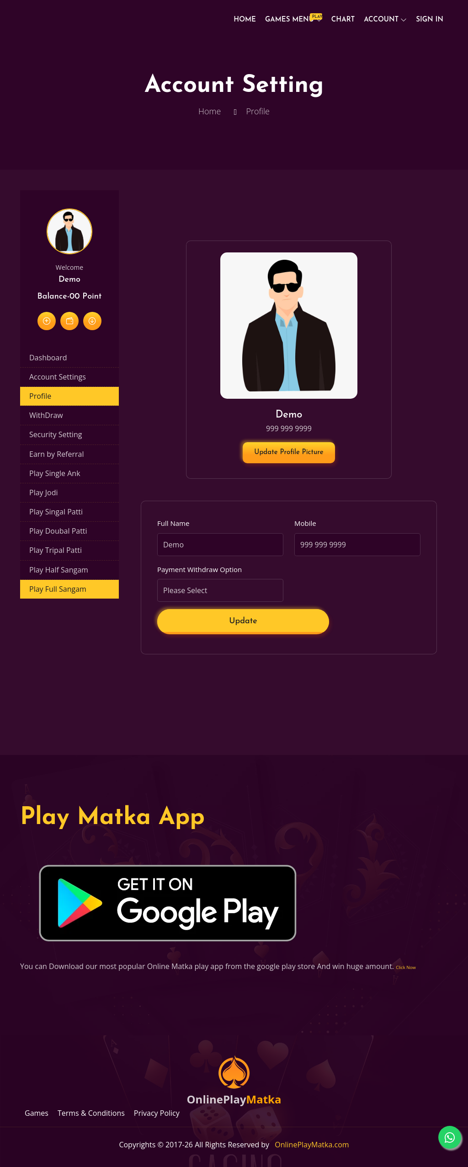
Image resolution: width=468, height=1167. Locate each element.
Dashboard (48, 358)
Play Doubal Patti (58, 531)
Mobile (305, 523)
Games (36, 1113)
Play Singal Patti (56, 512)
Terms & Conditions (91, 1113)
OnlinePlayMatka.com (312, 1145)
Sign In (429, 19)
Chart (343, 19)
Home (245, 19)
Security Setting (55, 434)
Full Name (173, 523)
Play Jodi (43, 492)
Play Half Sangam (58, 570)
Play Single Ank (54, 473)
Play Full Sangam (57, 589)
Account (381, 19)
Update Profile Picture (288, 452)
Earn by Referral (56, 454)
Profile (40, 396)
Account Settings (57, 377)
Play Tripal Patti (55, 550)
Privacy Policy (157, 1113)
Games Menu (292, 18)
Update (243, 621)
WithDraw (46, 415)
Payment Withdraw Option (199, 569)
